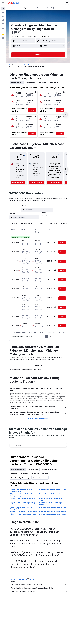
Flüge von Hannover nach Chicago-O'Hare (23, 514)
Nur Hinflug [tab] (54, 82)
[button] (3, 3)
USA (24, 64)
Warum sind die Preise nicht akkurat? (39, 591)
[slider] (68, 218)
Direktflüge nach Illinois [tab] (49, 469)
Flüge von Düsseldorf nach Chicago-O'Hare (50, 499)
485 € (15, 32)
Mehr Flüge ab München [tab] (40, 473)
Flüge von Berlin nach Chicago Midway (22, 503)
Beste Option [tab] (30, 82)
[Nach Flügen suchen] (3, 8)
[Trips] (3, 29)
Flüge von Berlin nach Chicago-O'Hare (22, 498)
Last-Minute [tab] (42, 82)
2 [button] (50, 337)
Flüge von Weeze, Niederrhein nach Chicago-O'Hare (21, 508)
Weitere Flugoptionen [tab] (40, 478)
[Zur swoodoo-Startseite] (13, 3)
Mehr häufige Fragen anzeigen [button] (38, 418)
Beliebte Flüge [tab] (33, 469)
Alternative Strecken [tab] (18, 469)
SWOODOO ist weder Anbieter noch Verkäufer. (39, 585)
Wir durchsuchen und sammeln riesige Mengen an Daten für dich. (39, 588)
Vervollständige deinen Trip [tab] (20, 478)
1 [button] (46, 337)
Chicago (30, 64)
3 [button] (54, 337)
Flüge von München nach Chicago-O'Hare (52, 489)
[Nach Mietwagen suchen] (3, 16)
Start (10, 64)
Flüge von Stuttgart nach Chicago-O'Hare (52, 507)
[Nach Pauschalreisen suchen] (3, 20)
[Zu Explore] (3, 24)
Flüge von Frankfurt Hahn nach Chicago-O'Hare (52, 495)
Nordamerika (17, 64)
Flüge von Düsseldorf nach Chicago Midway (50, 503)
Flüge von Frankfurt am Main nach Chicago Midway (21, 495)
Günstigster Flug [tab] (16, 82)
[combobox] (45, 36)
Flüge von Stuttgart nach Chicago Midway (52, 511)
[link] (18, 182)
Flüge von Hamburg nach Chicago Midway (52, 514)
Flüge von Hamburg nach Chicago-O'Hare (23, 511)
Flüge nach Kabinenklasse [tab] (19, 473)
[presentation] (21, 33)
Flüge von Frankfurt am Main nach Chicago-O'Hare (21, 490)
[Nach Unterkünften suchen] (3, 12)
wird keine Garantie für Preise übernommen (22, 579)
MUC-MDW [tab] (38, 365)
